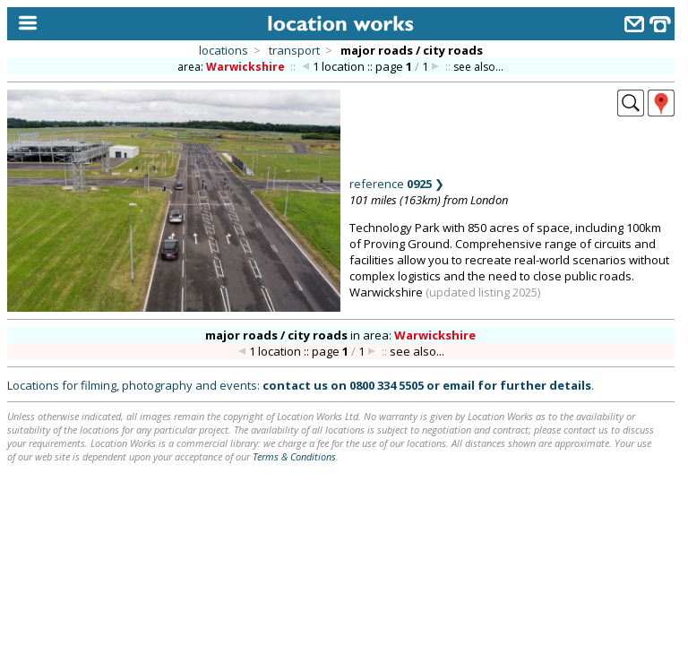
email (459, 385)
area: (232, 66)
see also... (478, 66)
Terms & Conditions (294, 456)
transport (294, 50)
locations (223, 50)
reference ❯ (396, 184)
